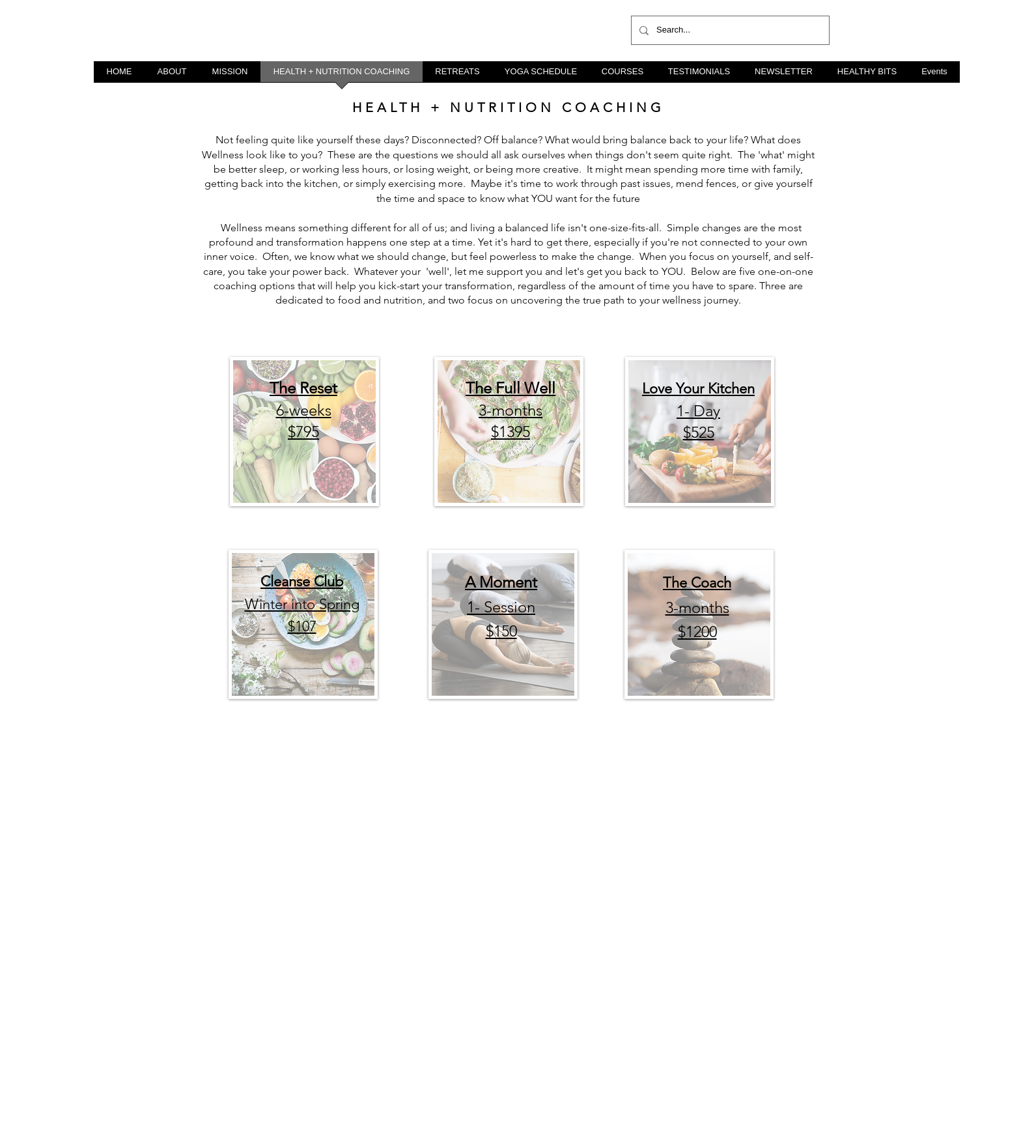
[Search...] (729, 30)
